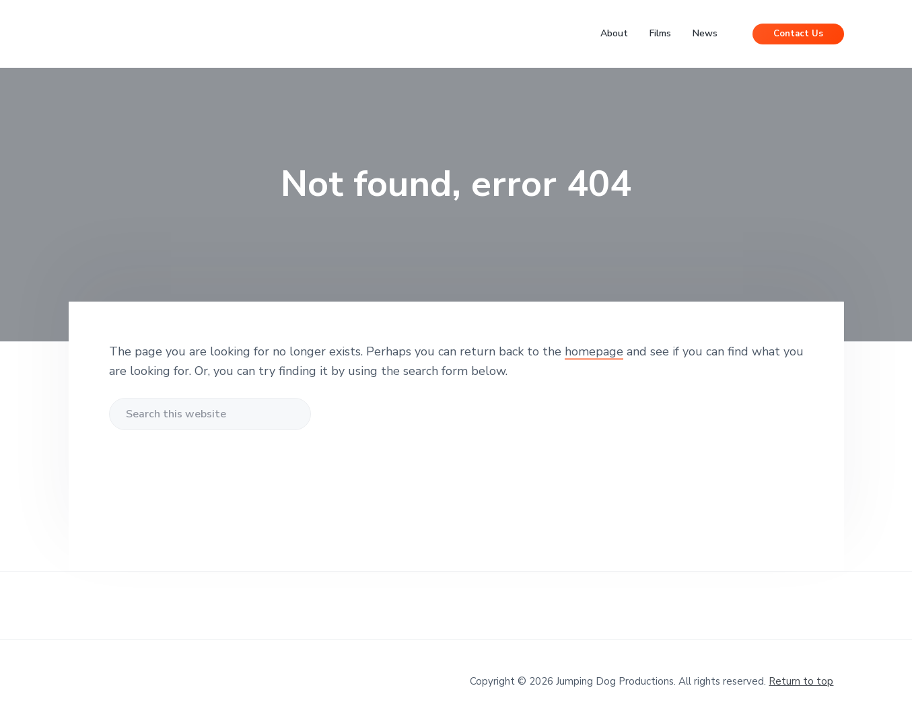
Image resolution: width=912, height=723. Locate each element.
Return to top (801, 681)
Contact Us (798, 34)
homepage (594, 351)
